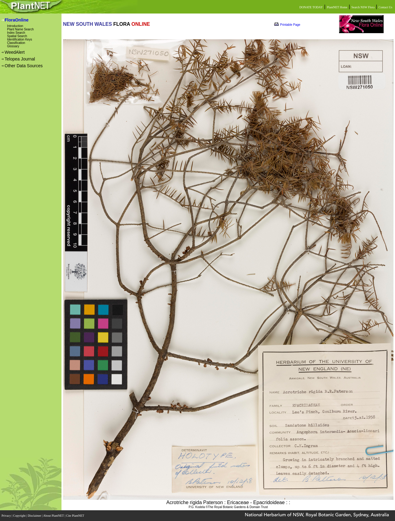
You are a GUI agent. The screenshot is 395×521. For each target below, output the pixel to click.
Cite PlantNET (75, 515)
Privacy (7, 515)
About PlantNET (54, 515)
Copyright (19, 515)
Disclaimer (35, 515)
